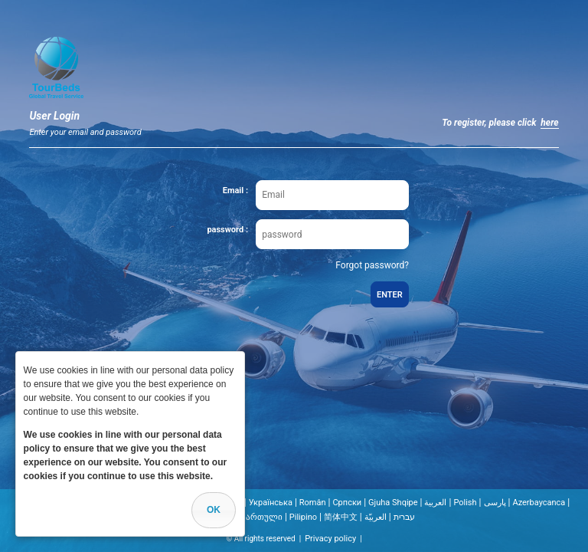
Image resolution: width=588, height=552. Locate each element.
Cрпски (346, 503)
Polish (464, 503)
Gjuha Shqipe (393, 503)
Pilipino (303, 517)
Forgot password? (372, 265)
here (549, 122)
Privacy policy (330, 539)
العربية (435, 503)
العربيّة (375, 517)
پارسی (495, 503)
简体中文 (341, 517)
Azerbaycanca (538, 503)
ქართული (262, 517)
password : (227, 230)
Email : (235, 191)
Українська (270, 503)
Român (312, 503)
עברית (404, 517)
